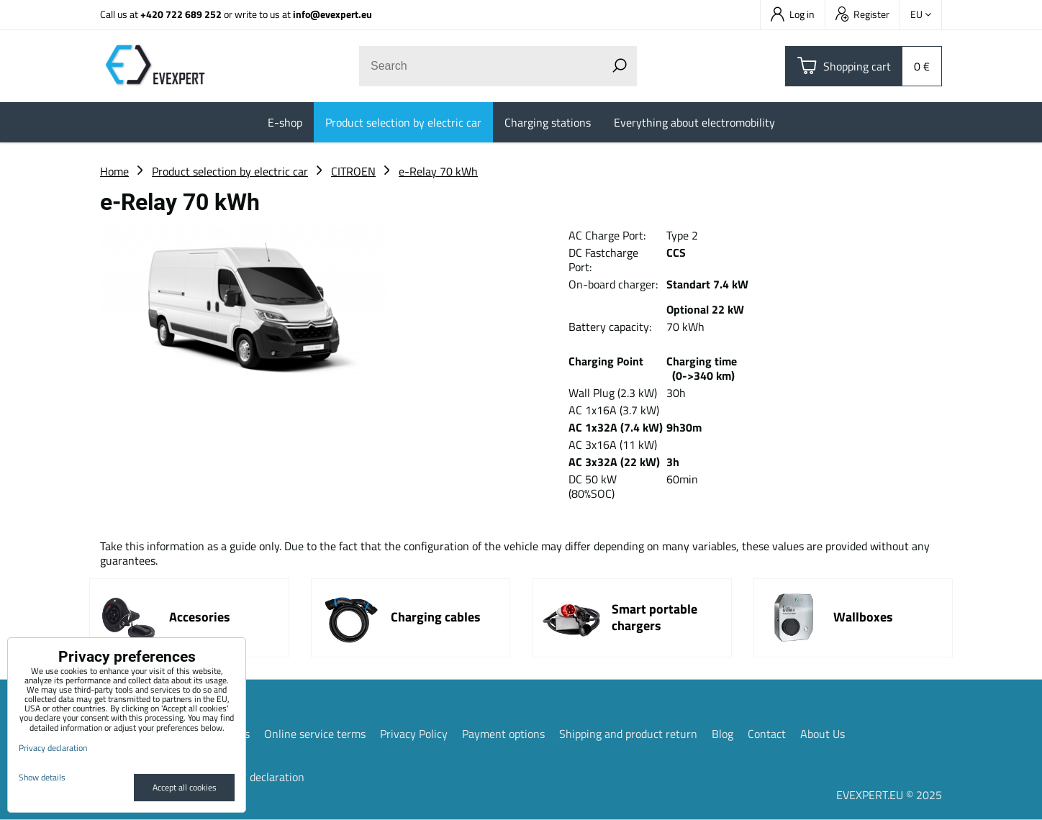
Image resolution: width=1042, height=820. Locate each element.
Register (862, 14)
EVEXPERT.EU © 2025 (889, 794)
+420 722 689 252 (181, 14)
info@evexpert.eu (332, 14)
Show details (42, 777)
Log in (793, 14)
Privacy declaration (257, 777)
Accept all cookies (185, 787)
